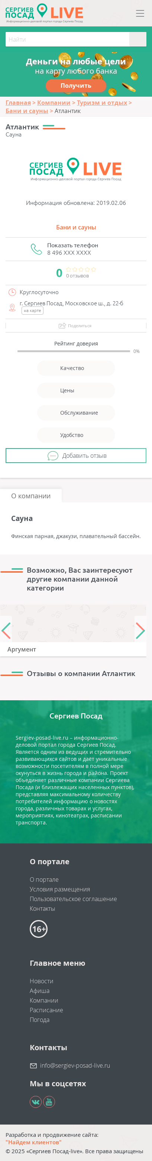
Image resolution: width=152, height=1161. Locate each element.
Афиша (39, 991)
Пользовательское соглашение (73, 899)
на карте (32, 310)
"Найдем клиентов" (34, 1142)
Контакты (42, 908)
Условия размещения (60, 889)
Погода (39, 1020)
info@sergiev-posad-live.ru (75, 1065)
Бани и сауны (76, 227)
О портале (44, 879)
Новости (42, 981)
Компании (44, 1000)
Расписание (46, 1010)
